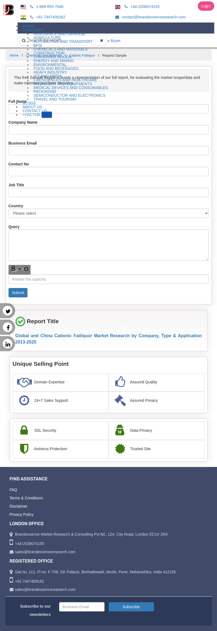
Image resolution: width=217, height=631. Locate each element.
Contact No (19, 164)
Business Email (23, 143)
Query (14, 227)
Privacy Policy (22, 514)
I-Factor (37, 115)
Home (14, 55)
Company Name (23, 122)
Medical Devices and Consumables (71, 87)
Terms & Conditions (26, 498)
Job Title (16, 185)
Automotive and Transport (63, 41)
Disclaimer (19, 506)
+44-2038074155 (141, 6)
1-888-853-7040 (46, 6)
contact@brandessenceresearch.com (150, 17)
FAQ (13, 490)
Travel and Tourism (55, 99)
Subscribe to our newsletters (35, 610)
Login (206, 6)
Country (16, 206)
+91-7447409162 (47, 17)
